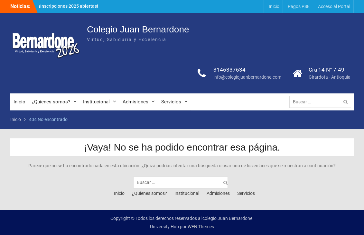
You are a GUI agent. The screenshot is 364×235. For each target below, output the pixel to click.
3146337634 (229, 69)
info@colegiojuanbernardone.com (247, 77)
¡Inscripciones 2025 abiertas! (68, 6)
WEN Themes (201, 226)
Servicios (171, 102)
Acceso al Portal (334, 6)
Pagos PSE (299, 6)
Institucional (96, 102)
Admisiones (135, 102)
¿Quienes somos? (51, 102)
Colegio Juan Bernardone (138, 29)
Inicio (274, 6)
